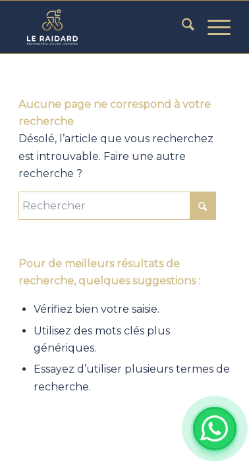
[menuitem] (181, 27)
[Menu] (212, 27)
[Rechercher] (181, 27)
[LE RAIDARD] (103, 27)
